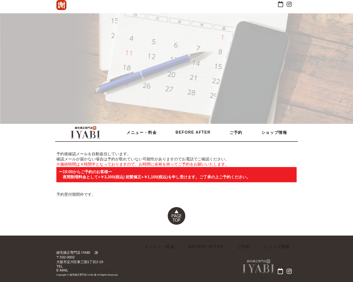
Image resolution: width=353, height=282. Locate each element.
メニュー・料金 (141, 132)
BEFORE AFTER (193, 132)
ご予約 (235, 132)
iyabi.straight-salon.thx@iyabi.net (95, 270)
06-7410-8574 (75, 266)
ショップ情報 (274, 132)
